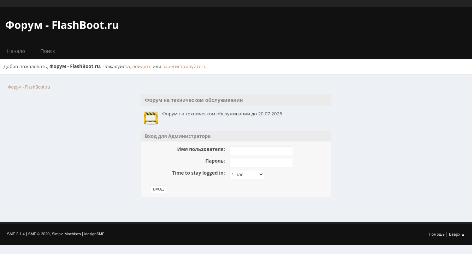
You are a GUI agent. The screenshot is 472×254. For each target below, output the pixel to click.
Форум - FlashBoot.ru (62, 25)
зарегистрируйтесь (184, 66)
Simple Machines (66, 234)
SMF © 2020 (39, 234)
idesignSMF (94, 234)
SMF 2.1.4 (16, 234)
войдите (141, 66)
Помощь (437, 234)
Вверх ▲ (457, 234)
